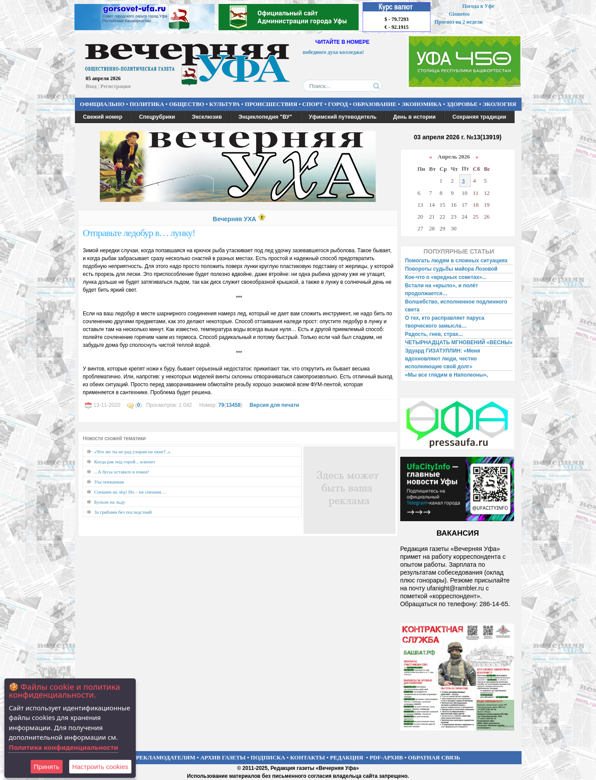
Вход (91, 86)
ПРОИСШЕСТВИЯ (271, 104)
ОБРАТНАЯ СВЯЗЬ (434, 757)
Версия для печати (274, 405)
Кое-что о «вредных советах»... (446, 277)
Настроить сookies (100, 766)
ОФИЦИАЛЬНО (102, 104)
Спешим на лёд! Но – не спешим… (130, 491)
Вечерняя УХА (234, 218)
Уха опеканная (109, 481)
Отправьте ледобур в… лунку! (139, 232)
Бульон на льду (109, 502)
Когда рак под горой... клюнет (124, 461)
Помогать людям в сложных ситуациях (456, 261)
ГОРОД (338, 104)
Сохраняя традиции (479, 117)
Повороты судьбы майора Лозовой (451, 269)
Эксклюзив (207, 117)
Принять (47, 766)
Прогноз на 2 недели (458, 22)
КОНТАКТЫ (307, 757)
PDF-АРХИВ (386, 757)
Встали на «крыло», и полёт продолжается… (441, 289)
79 (221, 405)
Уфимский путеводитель (343, 117)
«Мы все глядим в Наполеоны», (446, 375)
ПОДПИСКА (267, 757)
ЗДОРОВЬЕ (462, 104)
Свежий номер (103, 117)
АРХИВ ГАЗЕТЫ (223, 757)
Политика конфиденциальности (63, 747)
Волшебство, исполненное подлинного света (456, 306)
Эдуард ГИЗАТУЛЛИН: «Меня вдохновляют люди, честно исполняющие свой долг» (442, 359)
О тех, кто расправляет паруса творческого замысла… (444, 322)
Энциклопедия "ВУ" (266, 117)
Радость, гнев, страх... (434, 334)
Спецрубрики (157, 117)
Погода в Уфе (478, 6)
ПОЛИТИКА (147, 104)
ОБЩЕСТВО (186, 104)
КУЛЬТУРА (224, 104)
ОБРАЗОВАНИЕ (375, 104)
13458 (233, 405)
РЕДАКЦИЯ (346, 757)
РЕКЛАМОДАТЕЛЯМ (165, 757)
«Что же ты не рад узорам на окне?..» (132, 451)
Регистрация (115, 86)
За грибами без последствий (123, 512)
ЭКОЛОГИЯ (499, 104)
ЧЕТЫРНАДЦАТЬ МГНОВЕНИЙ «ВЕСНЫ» (459, 342)
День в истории (414, 117)
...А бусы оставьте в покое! (121, 471)
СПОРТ (312, 104)
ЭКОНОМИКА (422, 104)
